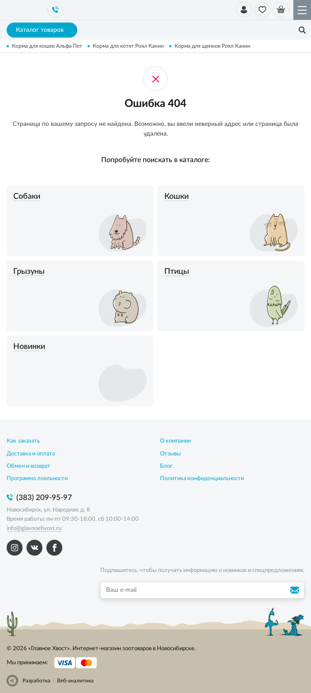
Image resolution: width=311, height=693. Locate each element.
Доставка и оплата (31, 454)
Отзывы (170, 454)
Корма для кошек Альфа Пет (47, 46)
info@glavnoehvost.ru (34, 528)
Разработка (36, 680)
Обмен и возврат (28, 466)
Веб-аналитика (75, 680)
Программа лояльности (37, 478)
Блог (166, 466)
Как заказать (23, 441)
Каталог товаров (42, 30)
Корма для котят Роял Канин (128, 46)
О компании (175, 441)
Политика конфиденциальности (202, 478)
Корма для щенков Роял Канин (212, 46)
